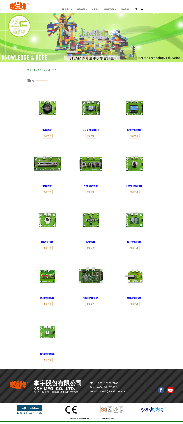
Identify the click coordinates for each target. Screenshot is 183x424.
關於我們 (61, 9)
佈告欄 (97, 9)
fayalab (47, 73)
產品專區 (80, 9)
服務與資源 (116, 9)
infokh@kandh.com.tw (117, 394)
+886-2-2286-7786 (112, 386)
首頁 (29, 73)
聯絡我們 (135, 9)
